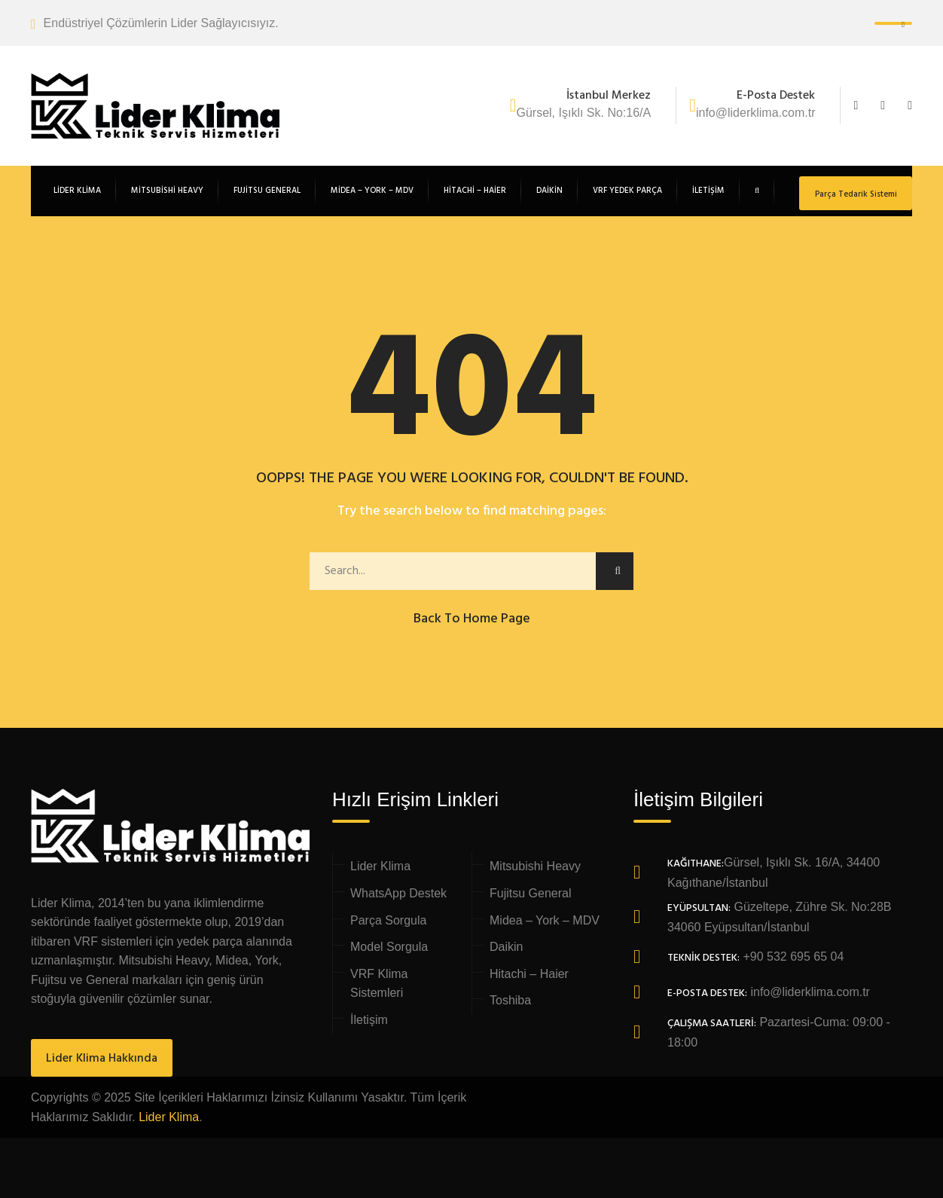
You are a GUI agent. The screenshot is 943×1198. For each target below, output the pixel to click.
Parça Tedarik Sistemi (856, 194)
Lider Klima (380, 866)
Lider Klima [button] (77, 191)
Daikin (549, 191)
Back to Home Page (472, 619)
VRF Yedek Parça (627, 191)
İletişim (708, 191)
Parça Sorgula (388, 920)
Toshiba (510, 1000)
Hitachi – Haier (475, 191)
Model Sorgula (389, 946)
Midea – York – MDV (372, 191)
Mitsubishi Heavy (167, 191)
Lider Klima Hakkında (101, 1058)
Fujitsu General (267, 191)
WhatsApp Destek (398, 893)
